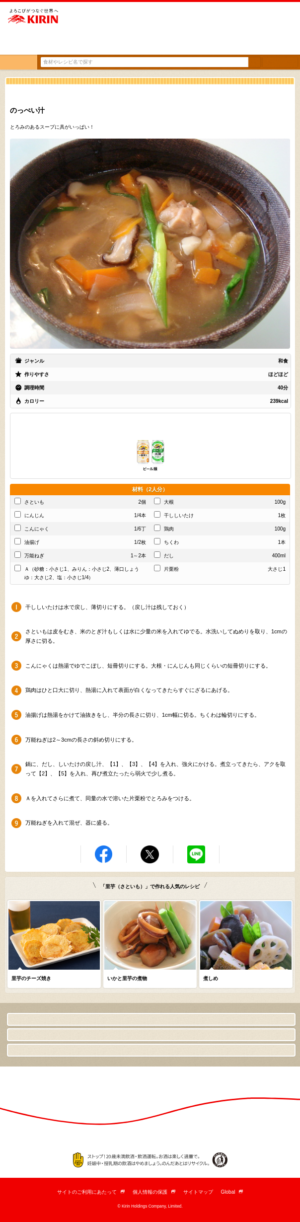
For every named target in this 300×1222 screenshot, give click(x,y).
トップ (18, 62)
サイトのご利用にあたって (91, 1192)
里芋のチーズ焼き (31, 978)
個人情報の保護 (154, 1192)
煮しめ (210, 978)
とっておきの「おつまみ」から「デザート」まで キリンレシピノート (36, 42)
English (280, 43)
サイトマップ (198, 1192)
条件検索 (280, 62)
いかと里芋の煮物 (127, 978)
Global (232, 1192)
